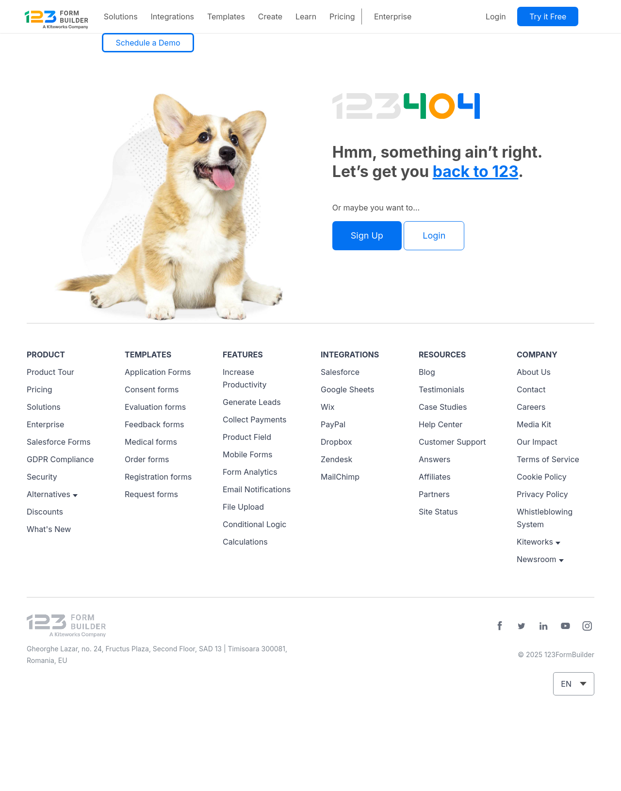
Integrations (172, 16)
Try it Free (547, 16)
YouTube (565, 626)
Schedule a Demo (147, 43)
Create (270, 16)
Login (496, 16)
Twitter (521, 626)
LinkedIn (543, 626)
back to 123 (476, 171)
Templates (226, 16)
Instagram (587, 626)
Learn (305, 16)
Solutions (121, 16)
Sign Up (367, 235)
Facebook (499, 626)
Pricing (342, 16)
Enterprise (392, 16)
